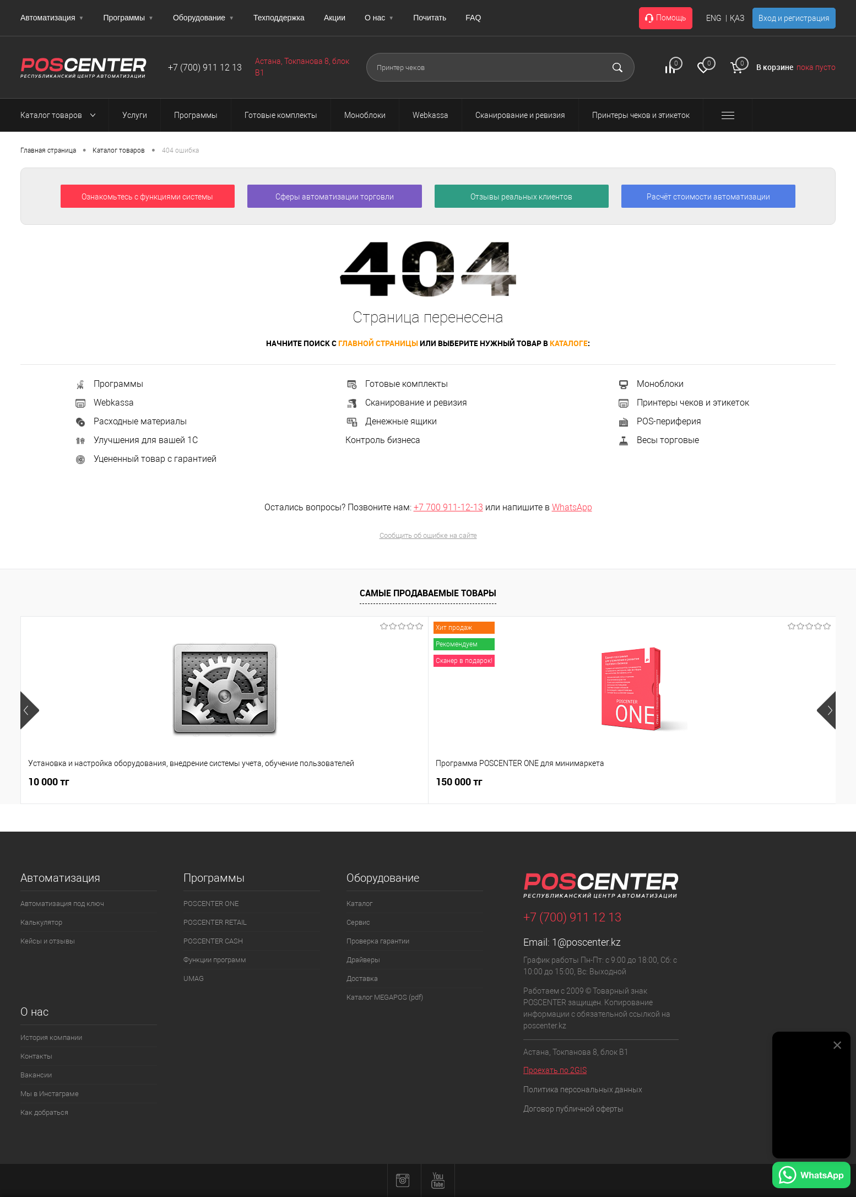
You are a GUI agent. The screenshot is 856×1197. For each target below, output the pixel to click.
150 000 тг (214, 782)
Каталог (359, 903)
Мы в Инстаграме (49, 1094)
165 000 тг (703, 782)
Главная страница (48, 150)
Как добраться (44, 1112)
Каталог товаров (61, 115)
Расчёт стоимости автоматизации (708, 196)
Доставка (362, 978)
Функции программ (214, 960)
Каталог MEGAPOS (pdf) (384, 997)
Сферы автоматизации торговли (334, 196)
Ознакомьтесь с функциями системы (147, 196)
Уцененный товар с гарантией (145, 459)
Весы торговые (658, 440)
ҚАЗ (737, 18)
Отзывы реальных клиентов (521, 196)
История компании (51, 1037)
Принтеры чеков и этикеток (683, 402)
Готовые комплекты (396, 384)
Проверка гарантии (377, 941)
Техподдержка (279, 17)
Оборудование (203, 17)
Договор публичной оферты (573, 1108)
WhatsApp (572, 507)
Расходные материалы (130, 421)
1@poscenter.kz (586, 942)
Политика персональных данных (582, 1089)
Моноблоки (650, 384)
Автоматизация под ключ (62, 903)
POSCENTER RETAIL (215, 922)
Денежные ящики (391, 421)
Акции (334, 17)
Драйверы (363, 960)
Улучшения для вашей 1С (136, 440)
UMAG (193, 978)
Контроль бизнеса (382, 440)
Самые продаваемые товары (428, 593)
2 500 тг (372, 782)
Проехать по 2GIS (555, 1070)
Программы (128, 17)
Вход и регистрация (794, 18)
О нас (379, 17)
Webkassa (104, 402)
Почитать (429, 17)
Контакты (36, 1056)
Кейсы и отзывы (47, 941)
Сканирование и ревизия (406, 402)
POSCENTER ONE (211, 903)
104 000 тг (591, 788)
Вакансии (36, 1075)
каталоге (569, 343)
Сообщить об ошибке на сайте (428, 535)
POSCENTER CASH (213, 941)
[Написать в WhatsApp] (811, 1176)
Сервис (358, 922)
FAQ (473, 17)
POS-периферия (659, 421)
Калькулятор (41, 922)
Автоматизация (52, 17)
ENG (714, 18)
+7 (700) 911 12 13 (205, 67)
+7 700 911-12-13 (448, 507)
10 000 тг (48, 782)
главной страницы (378, 343)
